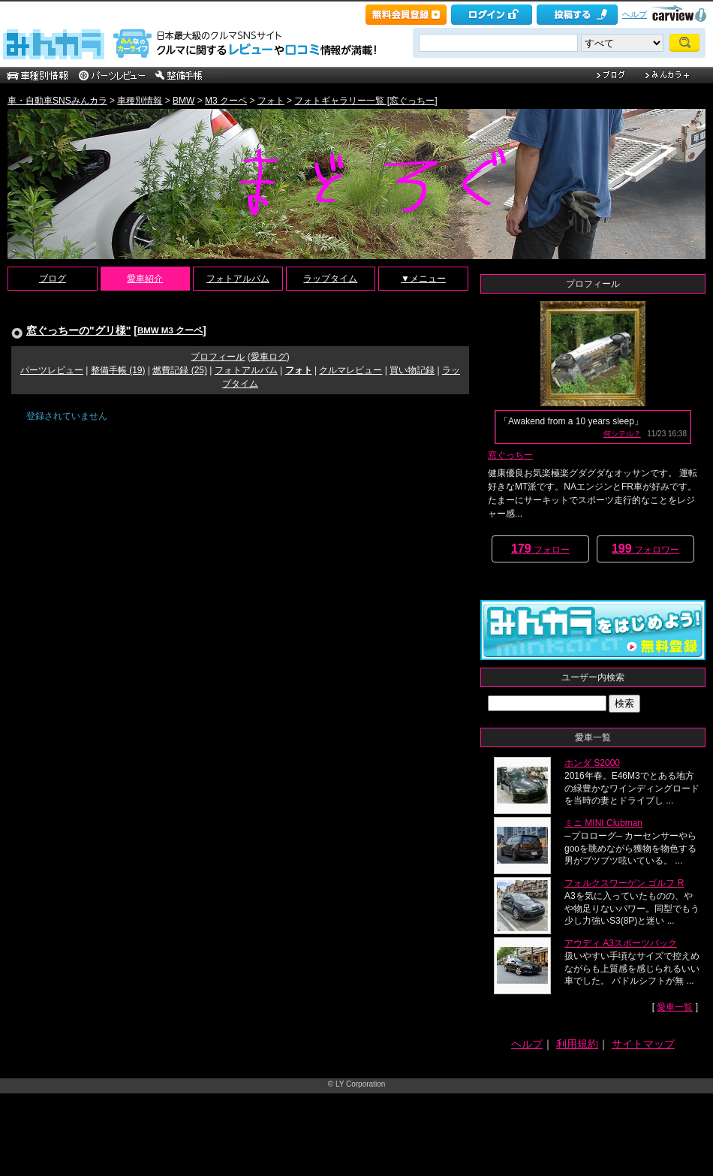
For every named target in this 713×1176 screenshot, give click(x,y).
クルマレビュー (350, 370)
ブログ (52, 278)
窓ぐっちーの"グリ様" (78, 330)
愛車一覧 (675, 1007)
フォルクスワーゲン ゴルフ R (624, 883)
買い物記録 (412, 370)
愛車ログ (269, 356)
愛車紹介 (145, 278)
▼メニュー (423, 278)
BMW (183, 100)
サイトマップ (643, 1044)
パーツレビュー (51, 370)
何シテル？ (622, 434)
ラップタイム (330, 278)
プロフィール (218, 356)
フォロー (540, 548)
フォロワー (645, 548)
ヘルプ (634, 14)
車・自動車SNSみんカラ (57, 100)
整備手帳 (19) (118, 370)
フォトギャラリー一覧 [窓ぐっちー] (365, 100)
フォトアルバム (237, 278)
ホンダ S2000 (592, 763)
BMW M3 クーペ (170, 330)
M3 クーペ (226, 100)
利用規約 (577, 1044)
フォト (270, 100)
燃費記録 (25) (179, 370)
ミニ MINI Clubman (603, 823)
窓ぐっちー (510, 455)
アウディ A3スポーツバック (620, 943)
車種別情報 (139, 100)
